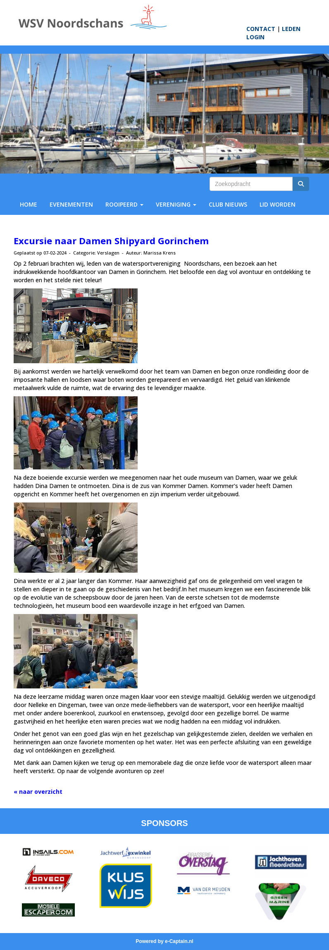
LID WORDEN (278, 204)
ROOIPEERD (124, 204)
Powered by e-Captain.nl (164, 941)
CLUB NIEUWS (228, 204)
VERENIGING (176, 204)
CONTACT (260, 29)
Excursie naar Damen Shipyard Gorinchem (111, 240)
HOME (28, 204)
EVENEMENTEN (71, 204)
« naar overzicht (38, 791)
